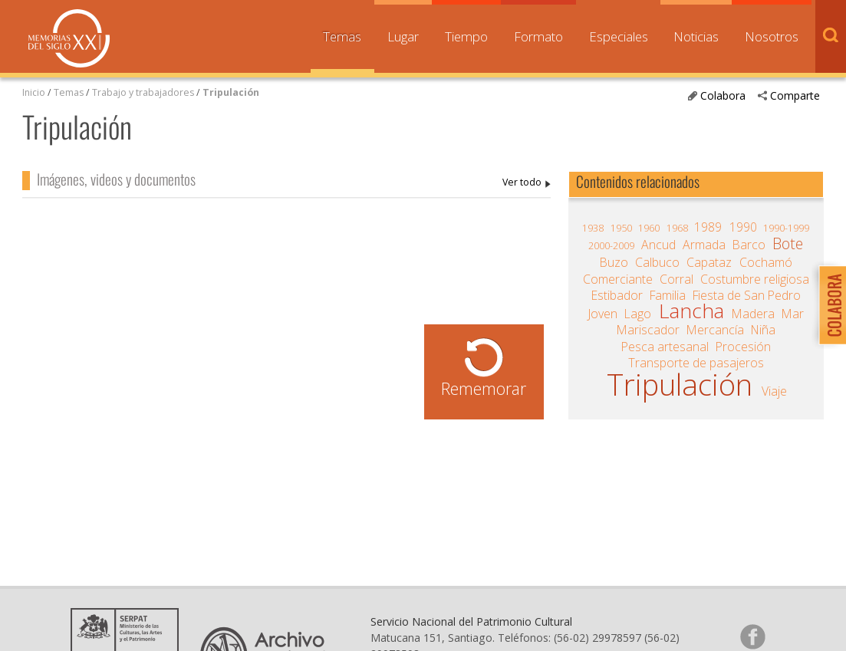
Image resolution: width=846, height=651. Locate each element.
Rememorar (483, 388)
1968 (677, 228)
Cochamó (765, 262)
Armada (704, 244)
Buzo (614, 262)
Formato (538, 36)
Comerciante (618, 279)
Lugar (403, 36)
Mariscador (648, 329)
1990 (743, 227)
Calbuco (657, 262)
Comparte (795, 95)
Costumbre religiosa (754, 279)
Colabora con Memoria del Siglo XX (828, 305)
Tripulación (230, 92)
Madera (753, 313)
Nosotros (771, 36)
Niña (763, 329)
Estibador (617, 295)
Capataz (709, 262)
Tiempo (466, 36)
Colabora (723, 95)
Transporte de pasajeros (696, 362)
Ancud (658, 244)
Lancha (691, 310)
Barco (748, 244)
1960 (649, 228)
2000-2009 (611, 245)
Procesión (743, 346)
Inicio (33, 92)
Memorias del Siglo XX (69, 38)
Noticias (696, 36)
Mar (793, 313)
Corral (676, 279)
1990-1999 (786, 228)
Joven (602, 313)
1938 (593, 228)
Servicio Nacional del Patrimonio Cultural (471, 621)
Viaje (774, 391)
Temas (342, 36)
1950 (621, 228)
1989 (708, 227)
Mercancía (715, 329)
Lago (637, 313)
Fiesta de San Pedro (747, 295)
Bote (787, 244)
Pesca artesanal (665, 346)
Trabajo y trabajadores (143, 92)
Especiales (618, 36)
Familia (668, 295)
